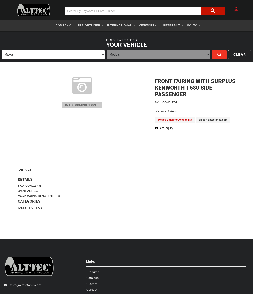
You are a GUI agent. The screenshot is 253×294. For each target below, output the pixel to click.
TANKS (22, 207)
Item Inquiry (166, 128)
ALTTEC (32, 190)
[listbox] (53, 54)
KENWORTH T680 (49, 196)
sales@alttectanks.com (26, 284)
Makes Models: (28, 196)
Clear (239, 54)
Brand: (22, 190)
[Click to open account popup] (236, 10)
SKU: (158, 102)
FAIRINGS (35, 207)
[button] (145, 11)
